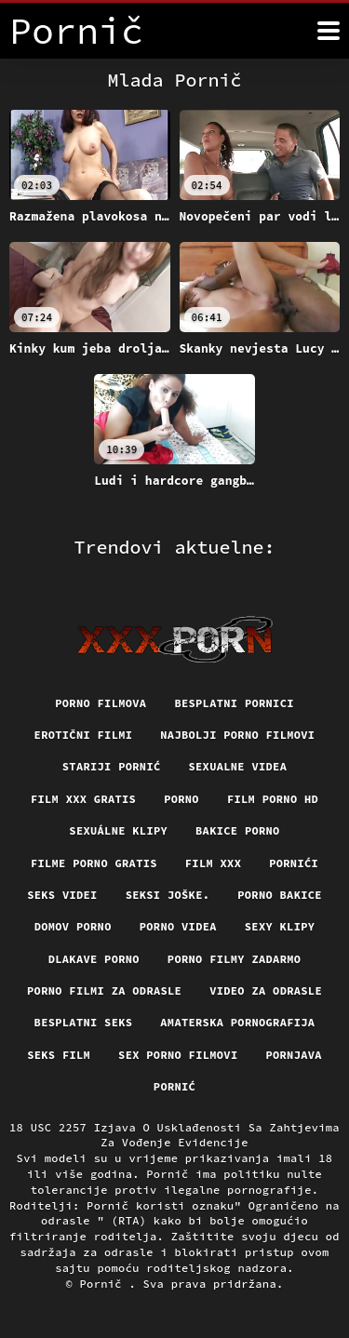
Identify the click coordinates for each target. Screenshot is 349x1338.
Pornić (174, 1086)
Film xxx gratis (83, 799)
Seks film (58, 1055)
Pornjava (293, 1055)
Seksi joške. (168, 895)
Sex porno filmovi (177, 1055)
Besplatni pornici (233, 703)
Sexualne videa (238, 766)
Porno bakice (279, 895)
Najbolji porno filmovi (237, 735)
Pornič (104, 1284)
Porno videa (178, 926)
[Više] (328, 30)
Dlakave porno (94, 959)
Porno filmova (100, 703)
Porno (181, 799)
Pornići (293, 863)
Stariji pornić (111, 766)
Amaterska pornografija (237, 1022)
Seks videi (62, 895)
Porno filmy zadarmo (234, 959)
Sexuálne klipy (118, 830)
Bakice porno (237, 830)
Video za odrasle (265, 990)
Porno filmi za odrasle (104, 990)
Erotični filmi (83, 735)
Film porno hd (272, 799)
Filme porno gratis (94, 863)
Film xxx (213, 863)
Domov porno (73, 926)
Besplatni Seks (83, 1022)
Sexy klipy (280, 926)
